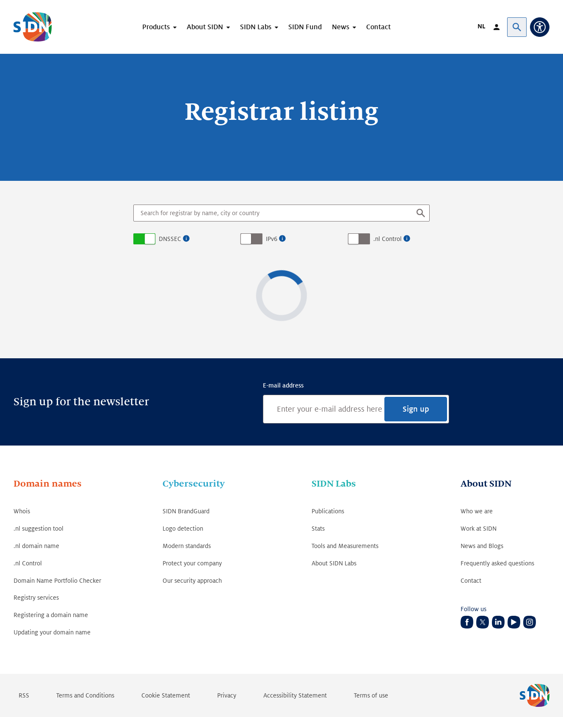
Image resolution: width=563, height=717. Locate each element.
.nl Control (387, 238)
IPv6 (271, 238)
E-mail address (283, 385)
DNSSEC (170, 238)
